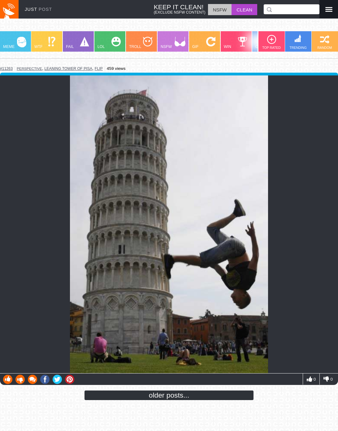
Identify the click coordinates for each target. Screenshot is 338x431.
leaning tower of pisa (69, 68)
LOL (109, 43)
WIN (235, 43)
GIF (203, 43)
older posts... (169, 395)
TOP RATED (271, 42)
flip (99, 68)
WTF (44, 43)
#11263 (6, 68)
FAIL (77, 43)
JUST (38, 9)
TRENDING (298, 41)
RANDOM (324, 42)
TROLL (140, 43)
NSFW (173, 43)
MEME (14, 43)
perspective (29, 68)
